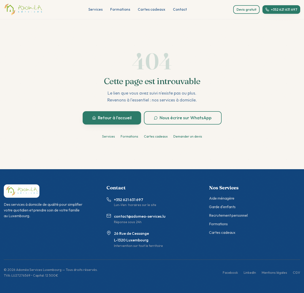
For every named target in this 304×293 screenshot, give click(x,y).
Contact (180, 9)
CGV (296, 272)
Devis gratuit (246, 9)
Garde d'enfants (222, 206)
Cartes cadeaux (151, 9)
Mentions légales (274, 272)
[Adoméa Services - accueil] (23, 9)
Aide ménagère (221, 198)
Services (95, 9)
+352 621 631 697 (281, 9)
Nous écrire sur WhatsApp (183, 117)
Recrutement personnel (228, 215)
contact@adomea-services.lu (140, 216)
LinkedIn (250, 272)
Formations (120, 9)
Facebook (230, 272)
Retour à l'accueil (112, 117)
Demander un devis (187, 136)
